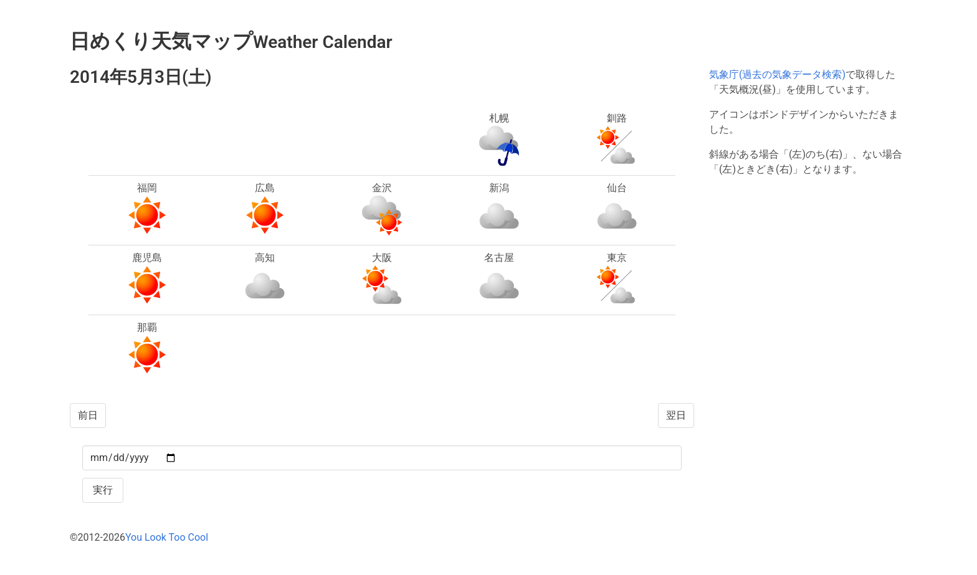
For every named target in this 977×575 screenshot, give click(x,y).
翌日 (676, 415)
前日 (88, 415)
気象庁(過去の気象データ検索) (777, 74)
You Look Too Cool (166, 537)
